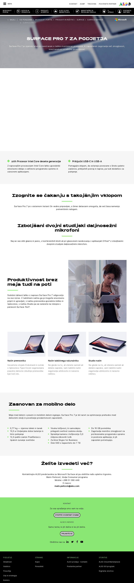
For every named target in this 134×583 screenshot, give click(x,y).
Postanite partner (74, 566)
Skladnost (7, 561)
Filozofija (7, 570)
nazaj (13, 19)
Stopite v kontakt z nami (67, 514)
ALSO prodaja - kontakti (77, 561)
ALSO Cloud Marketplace (64, 11)
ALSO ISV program (107, 566)
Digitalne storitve (106, 570)
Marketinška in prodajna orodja (88, 11)
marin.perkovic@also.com (67, 485)
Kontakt (73, 4)
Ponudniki (39, 566)
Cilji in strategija (10, 575)
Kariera (6, 579)
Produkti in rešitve (45, 11)
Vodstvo (6, 566)
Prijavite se (67, 533)
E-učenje (110, 11)
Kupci (37, 561)
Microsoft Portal (7, 11)
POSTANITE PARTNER (127, 11)
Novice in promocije (25, 11)
